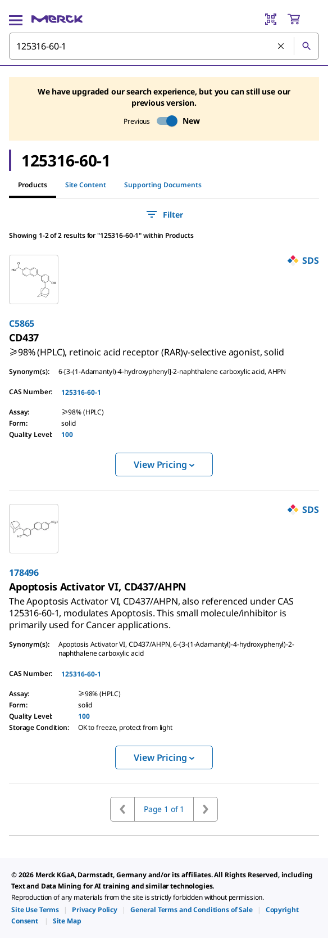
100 (67, 434)
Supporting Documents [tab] (163, 185)
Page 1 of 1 (164, 809)
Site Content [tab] (85, 185)
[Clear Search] (281, 46)
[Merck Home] (57, 19)
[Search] (306, 46)
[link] (146, 347)
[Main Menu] (15, 19)
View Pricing (164, 464)
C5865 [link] (21, 323)
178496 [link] (24, 572)
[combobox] (164, 46)
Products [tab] (32, 185)
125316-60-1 (81, 392)
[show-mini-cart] (302, 19)
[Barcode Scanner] (270, 19)
